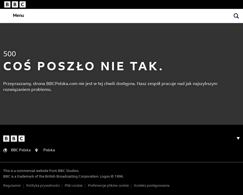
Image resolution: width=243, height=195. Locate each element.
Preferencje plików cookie (108, 185)
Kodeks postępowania (151, 185)
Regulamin (12, 185)
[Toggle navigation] (13, 15)
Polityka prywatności (43, 185)
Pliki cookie (74, 185)
